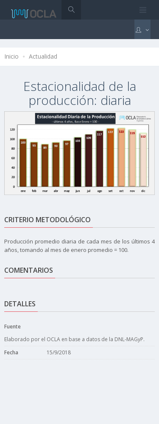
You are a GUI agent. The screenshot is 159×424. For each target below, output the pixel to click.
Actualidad (43, 56)
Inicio (11, 56)
